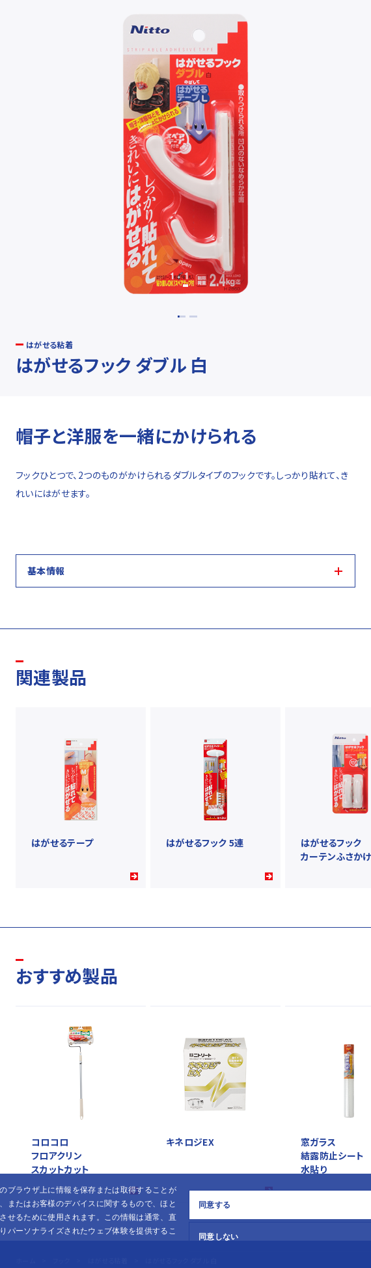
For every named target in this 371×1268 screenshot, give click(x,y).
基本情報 (45, 570)
